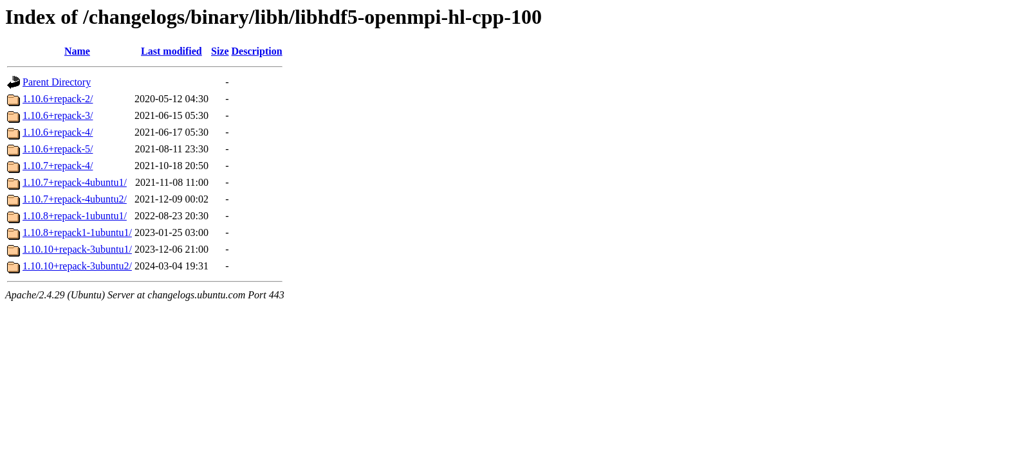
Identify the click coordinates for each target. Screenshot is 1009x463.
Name (77, 51)
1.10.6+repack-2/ (58, 98)
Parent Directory (57, 82)
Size (220, 51)
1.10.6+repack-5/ (58, 148)
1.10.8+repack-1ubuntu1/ (75, 215)
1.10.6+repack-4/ (58, 132)
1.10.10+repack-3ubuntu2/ (77, 265)
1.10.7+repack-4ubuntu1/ (75, 182)
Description (257, 51)
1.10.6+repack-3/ (58, 115)
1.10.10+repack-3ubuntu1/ (77, 249)
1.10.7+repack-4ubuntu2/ (75, 199)
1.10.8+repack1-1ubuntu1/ (77, 232)
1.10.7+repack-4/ (58, 165)
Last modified (171, 51)
